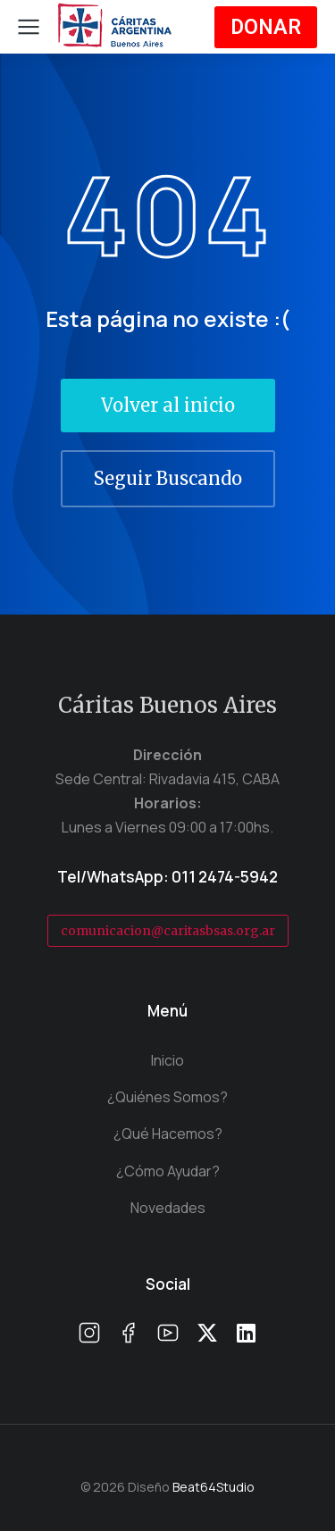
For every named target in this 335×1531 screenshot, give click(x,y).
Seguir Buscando (168, 478)
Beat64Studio (213, 1486)
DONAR (265, 27)
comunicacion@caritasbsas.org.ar (168, 931)
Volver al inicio (168, 405)
